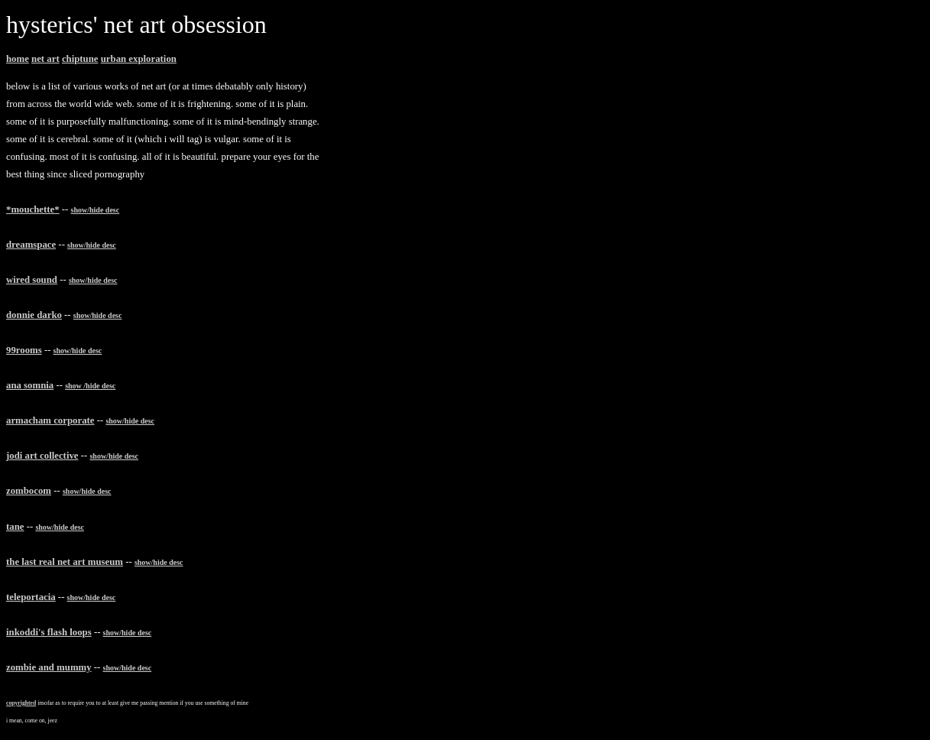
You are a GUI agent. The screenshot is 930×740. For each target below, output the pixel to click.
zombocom (28, 490)
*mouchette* (33, 209)
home (17, 59)
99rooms (24, 350)
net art (45, 59)
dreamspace (31, 244)
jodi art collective (42, 455)
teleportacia (31, 597)
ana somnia (29, 385)
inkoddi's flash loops (49, 632)
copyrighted (21, 702)
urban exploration (139, 59)
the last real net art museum (64, 562)
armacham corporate (50, 420)
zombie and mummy (49, 667)
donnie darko (34, 315)
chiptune (80, 59)
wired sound (31, 279)
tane (15, 526)
